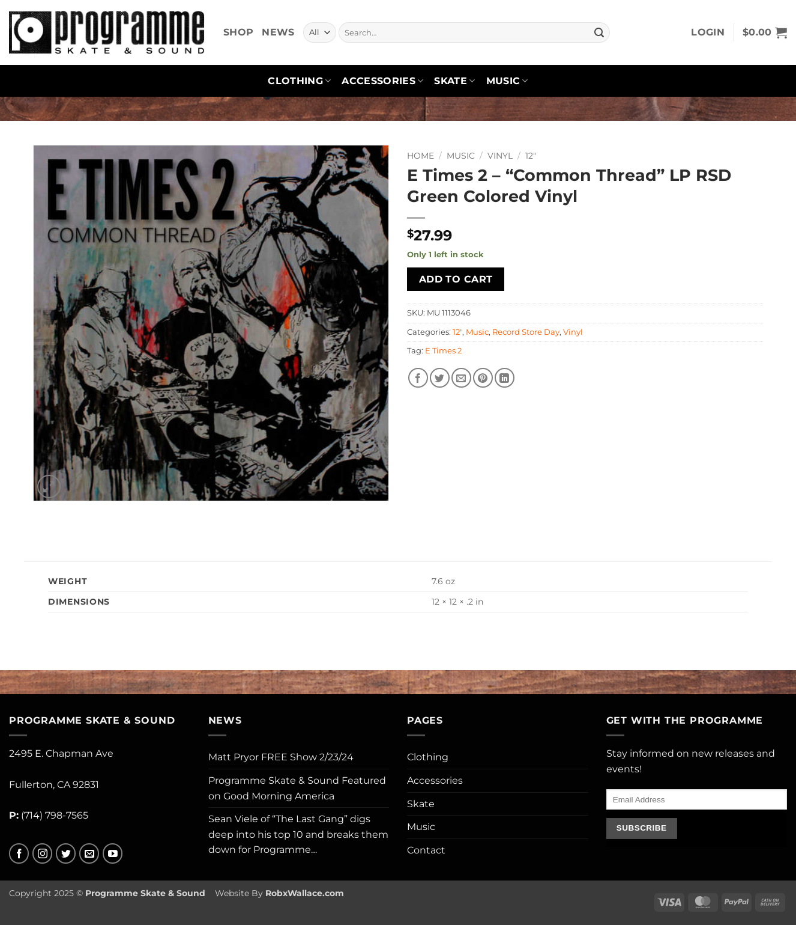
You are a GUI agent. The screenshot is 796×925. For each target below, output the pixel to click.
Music (507, 81)
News (278, 32)
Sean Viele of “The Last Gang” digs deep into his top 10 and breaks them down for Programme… (298, 834)
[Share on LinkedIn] (504, 378)
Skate (454, 81)
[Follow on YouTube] (112, 853)
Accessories (382, 81)
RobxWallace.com (304, 893)
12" (530, 155)
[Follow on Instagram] (42, 853)
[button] (708, 32)
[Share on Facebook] (418, 378)
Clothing (299, 81)
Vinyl (500, 155)
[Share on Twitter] (440, 378)
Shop (238, 32)
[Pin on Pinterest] (483, 378)
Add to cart (456, 279)
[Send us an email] (89, 853)
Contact (426, 850)
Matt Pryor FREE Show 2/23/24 (281, 757)
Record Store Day (525, 332)
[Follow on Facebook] (19, 853)
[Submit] (599, 32)
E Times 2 (443, 350)
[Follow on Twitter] (66, 853)
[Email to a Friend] (461, 378)
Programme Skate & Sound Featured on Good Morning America (297, 788)
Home (420, 155)
